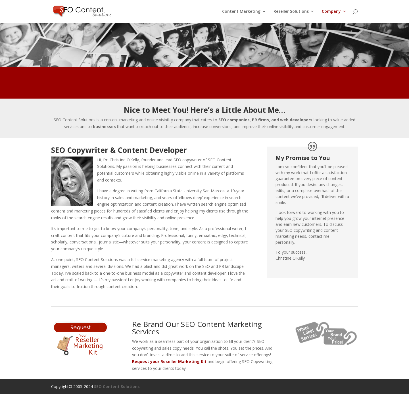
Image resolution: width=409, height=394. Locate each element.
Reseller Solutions (291, 11)
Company (331, 11)
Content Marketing (241, 11)
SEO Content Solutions (117, 386)
